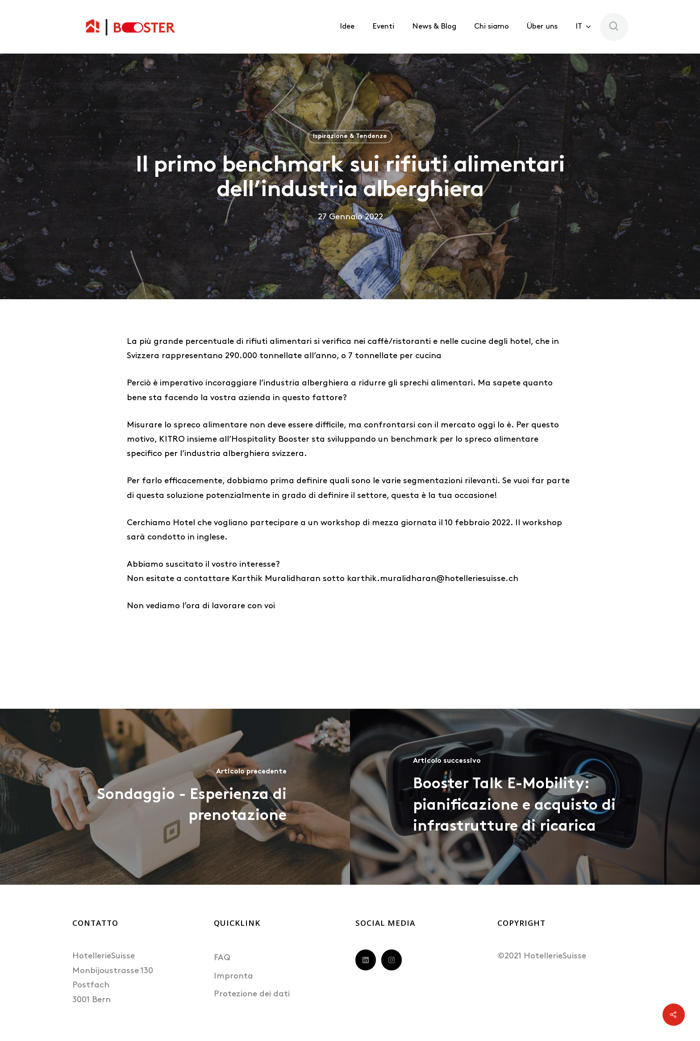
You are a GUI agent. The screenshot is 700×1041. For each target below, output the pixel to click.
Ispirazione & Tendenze (350, 136)
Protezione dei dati (252, 994)
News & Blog (434, 26)
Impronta (233, 976)
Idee (347, 26)
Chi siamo (491, 26)
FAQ (222, 958)
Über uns (542, 26)
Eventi (383, 26)
